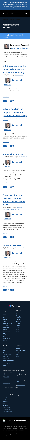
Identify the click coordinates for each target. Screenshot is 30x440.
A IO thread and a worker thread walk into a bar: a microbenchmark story (15, 69)
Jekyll (18, 381)
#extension (19, 207)
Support (5, 348)
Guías (4, 350)
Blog (4, 317)
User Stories (6, 325)
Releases (5, 329)
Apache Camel (6, 407)
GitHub (18, 331)
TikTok (18, 327)
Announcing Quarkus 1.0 (14, 154)
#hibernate (6, 209)
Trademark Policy (23, 428)
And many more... (7, 411)
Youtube (18, 325)
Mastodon (18, 317)
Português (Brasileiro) (21, 350)
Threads (18, 319)
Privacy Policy (6, 338)
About (4, 316)
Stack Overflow (6, 356)
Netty (4, 403)
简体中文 (18, 354)
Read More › (6, 97)
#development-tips (15, 209)
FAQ (4, 352)
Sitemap (5, 340)
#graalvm (5, 120)
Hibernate (5, 401)
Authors (5, 35)
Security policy (6, 331)
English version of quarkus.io (14, 2)
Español (18, 352)
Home (4, 314)
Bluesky (18, 316)
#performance (19, 75)
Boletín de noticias (7, 323)
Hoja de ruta (6, 327)
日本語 (17, 356)
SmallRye (5, 400)
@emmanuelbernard (20, 48)
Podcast (5, 319)
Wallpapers (5, 337)
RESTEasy (5, 405)
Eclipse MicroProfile (8, 409)
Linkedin (18, 323)
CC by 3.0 (6, 377)
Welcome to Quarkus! (13, 245)
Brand (4, 335)
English (18, 348)
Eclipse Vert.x (6, 398)
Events (4, 321)
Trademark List (8, 430)
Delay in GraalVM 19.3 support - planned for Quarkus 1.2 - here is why (15, 112)
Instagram (18, 329)
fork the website (21, 385)
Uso (4, 333)
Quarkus (10, 426)
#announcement (22, 118)
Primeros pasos (7, 354)
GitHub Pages (6, 383)
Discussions (6, 358)
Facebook (18, 321)
